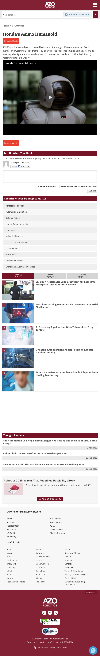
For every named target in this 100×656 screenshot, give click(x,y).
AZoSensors (55, 518)
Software (40, 553)
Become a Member (73, 553)
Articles (10, 556)
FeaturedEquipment (82, 275)
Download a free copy (50, 498)
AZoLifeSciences (57, 533)
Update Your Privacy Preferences (50, 647)
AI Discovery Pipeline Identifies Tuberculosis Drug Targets (65, 328)
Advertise (68, 567)
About (9, 549)
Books (9, 574)
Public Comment (48, 186)
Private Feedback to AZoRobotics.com (79, 186)
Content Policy (71, 578)
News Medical (56, 529)
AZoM (9, 518)
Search (67, 556)
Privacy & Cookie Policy (74, 574)
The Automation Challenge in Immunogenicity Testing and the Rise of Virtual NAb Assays (50, 442)
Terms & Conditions (73, 571)
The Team (40, 581)
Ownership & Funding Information (74, 583)
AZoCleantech (13, 526)
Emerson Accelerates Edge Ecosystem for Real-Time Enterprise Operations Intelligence (65, 283)
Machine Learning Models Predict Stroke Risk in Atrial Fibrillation (67, 306)
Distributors (41, 567)
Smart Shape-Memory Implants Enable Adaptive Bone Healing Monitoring (67, 374)
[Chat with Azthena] (93, 650)
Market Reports (43, 556)
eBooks (10, 571)
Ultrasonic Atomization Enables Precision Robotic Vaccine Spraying (64, 351)
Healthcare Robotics (16, 581)
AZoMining (12, 536)
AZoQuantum (56, 522)
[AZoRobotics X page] (56, 613)
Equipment (12, 560)
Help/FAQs (40, 574)
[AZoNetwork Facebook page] (50, 613)
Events (39, 560)
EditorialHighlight (50, 275)
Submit (92, 190)
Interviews (11, 563)
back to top (91, 592)
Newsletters (69, 560)
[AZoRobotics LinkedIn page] (44, 613)
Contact (67, 563)
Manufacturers (42, 563)
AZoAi (52, 526)
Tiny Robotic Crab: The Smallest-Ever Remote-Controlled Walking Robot (44, 464)
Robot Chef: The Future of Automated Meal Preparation (35, 453)
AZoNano (11, 522)
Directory (11, 567)
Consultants (41, 571)
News (9, 553)
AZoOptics (11, 529)
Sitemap (39, 578)
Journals (10, 578)
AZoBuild (11, 533)
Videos (39, 549)
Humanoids (18, 25)
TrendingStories (17, 275)
